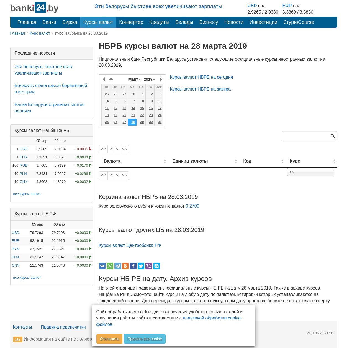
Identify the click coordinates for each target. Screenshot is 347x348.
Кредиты (159, 22)
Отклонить (109, 339)
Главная (27, 22)
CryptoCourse (298, 22)
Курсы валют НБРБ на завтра (200, 89)
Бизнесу (208, 22)
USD (252, 5)
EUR (287, 5)
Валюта (112, 161)
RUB (23, 165)
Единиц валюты (179, 161)
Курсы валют (98, 22)
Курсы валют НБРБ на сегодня (201, 77)
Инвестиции (263, 22)
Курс (303, 161)
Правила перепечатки (63, 327)
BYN (15, 249)
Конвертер (131, 22)
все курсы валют (27, 194)
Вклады (184, 22)
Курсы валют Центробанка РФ (130, 245)
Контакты (22, 327)
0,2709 (192, 206)
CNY (23, 182)
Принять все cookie (144, 339)
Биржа (69, 22)
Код (263, 161)
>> (124, 149)
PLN (23, 174)
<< (103, 149)
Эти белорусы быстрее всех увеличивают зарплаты (158, 6)
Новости (234, 22)
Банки (49, 22)
